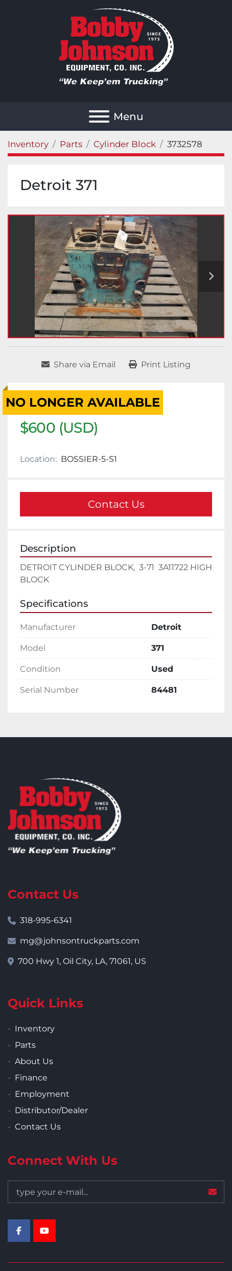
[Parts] (71, 144)
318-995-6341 (46, 920)
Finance (31, 1077)
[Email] (116, 1192)
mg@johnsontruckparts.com (80, 941)
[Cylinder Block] (125, 144)
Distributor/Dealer (51, 1110)
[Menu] (99, 116)
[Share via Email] (78, 364)
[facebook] (19, 1230)
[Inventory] (28, 144)
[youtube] (44, 1230)
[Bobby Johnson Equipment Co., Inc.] (64, 815)
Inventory (35, 1028)
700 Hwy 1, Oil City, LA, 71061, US (82, 961)
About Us (34, 1061)
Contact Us (116, 504)
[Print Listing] (159, 364)
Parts (25, 1045)
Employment (42, 1094)
